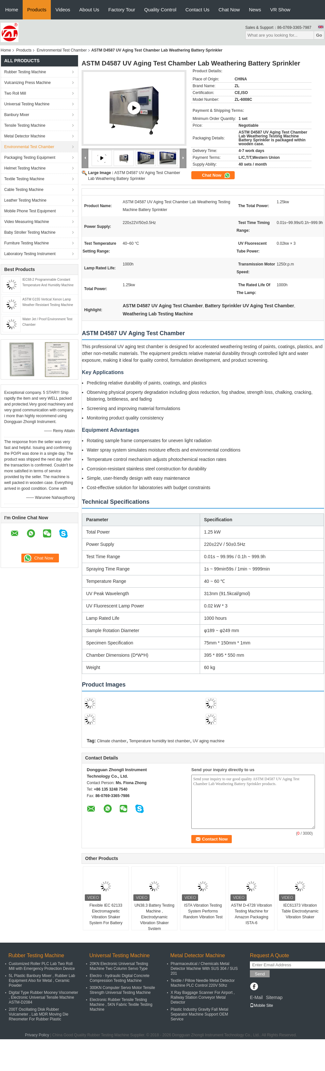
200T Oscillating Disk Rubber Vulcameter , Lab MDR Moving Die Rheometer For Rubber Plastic (38, 1014)
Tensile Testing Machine (24, 125)
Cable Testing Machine (23, 189)
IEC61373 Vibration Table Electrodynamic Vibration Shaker (300, 911)
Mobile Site (261, 1005)
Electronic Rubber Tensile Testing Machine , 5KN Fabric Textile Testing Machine (121, 1004)
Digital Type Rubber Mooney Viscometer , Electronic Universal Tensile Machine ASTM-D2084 (43, 997)
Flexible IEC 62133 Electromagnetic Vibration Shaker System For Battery (106, 914)
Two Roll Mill (15, 93)
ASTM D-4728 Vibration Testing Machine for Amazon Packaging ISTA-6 (251, 914)
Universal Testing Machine (27, 104)
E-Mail (256, 997)
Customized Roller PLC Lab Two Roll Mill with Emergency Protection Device (42, 966)
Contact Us (197, 9)
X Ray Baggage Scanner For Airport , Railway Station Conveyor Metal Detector (203, 997)
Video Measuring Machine (26, 221)
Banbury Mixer (16, 114)
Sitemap (274, 997)
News (255, 9)
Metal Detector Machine (24, 136)
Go (319, 35)
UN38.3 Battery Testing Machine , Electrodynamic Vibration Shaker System (154, 917)
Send (260, 973)
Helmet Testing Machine (25, 168)
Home (11, 9)
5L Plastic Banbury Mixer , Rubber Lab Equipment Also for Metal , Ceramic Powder (42, 980)
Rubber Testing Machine (25, 72)
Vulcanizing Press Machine (27, 82)
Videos (62, 9)
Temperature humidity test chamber (159, 741)
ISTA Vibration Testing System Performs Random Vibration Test (203, 911)
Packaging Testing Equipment (29, 157)
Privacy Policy (37, 1035)
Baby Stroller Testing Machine (30, 232)
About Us (89, 9)
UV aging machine (208, 741)
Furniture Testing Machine (26, 243)
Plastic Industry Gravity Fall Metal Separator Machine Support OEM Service (199, 1014)
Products (36, 9)
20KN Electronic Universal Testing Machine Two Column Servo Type (119, 966)
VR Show (280, 9)
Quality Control (160, 9)
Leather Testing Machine (25, 200)
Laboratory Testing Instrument (30, 254)
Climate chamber (112, 741)
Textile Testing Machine (24, 179)
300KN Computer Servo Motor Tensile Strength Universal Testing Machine (122, 990)
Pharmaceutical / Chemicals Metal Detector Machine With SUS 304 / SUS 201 (204, 968)
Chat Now (229, 9)
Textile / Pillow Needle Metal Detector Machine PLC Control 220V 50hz (203, 983)
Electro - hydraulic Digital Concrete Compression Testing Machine (120, 978)
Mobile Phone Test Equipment (30, 211)
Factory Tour (121, 9)
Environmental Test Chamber (62, 50)
